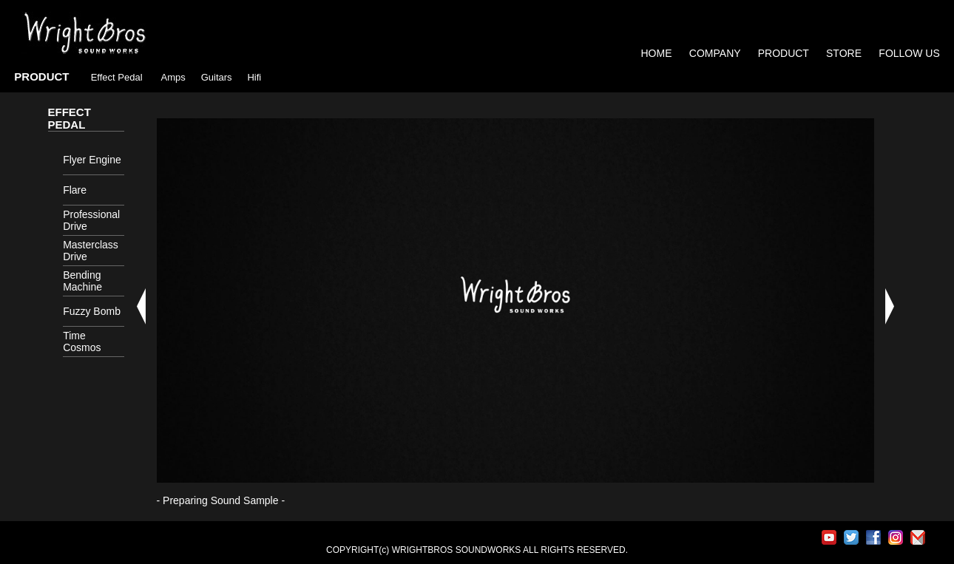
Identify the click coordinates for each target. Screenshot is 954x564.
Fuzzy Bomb (92, 311)
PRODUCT (783, 53)
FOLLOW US (909, 53)
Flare (75, 190)
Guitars (216, 77)
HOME (656, 53)
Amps (173, 77)
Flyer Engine (92, 160)
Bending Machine (82, 281)
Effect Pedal (117, 77)
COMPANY (715, 53)
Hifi (254, 77)
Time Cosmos (82, 341)
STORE (845, 53)
